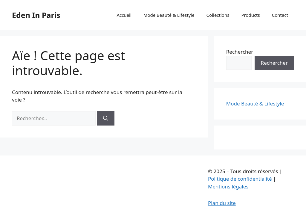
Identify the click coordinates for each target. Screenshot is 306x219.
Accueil (124, 15)
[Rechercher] (105, 118)
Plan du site (222, 203)
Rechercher (239, 51)
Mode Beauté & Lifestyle (169, 15)
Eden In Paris (36, 15)
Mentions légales (228, 186)
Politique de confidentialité (240, 178)
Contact (280, 15)
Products (250, 15)
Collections (218, 15)
